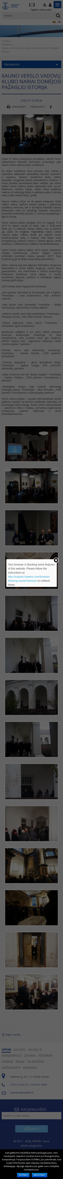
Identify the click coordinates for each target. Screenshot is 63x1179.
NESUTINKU (39, 1175)
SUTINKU (23, 1175)
